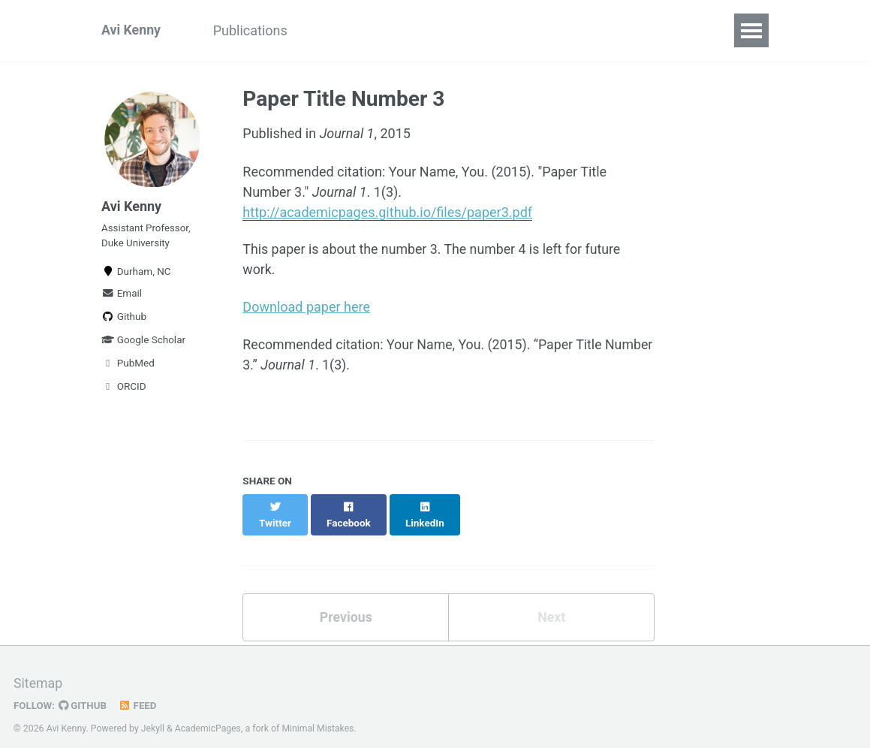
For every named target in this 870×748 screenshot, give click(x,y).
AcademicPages (208, 714)
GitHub (83, 691)
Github (123, 320)
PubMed (128, 366)
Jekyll (153, 714)
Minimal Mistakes (319, 714)
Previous (345, 602)
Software (344, 30)
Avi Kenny (131, 30)
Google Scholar (143, 343)
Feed (138, 691)
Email (121, 297)
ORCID (123, 390)
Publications (252, 30)
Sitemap (38, 669)
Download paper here (306, 307)
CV (406, 30)
